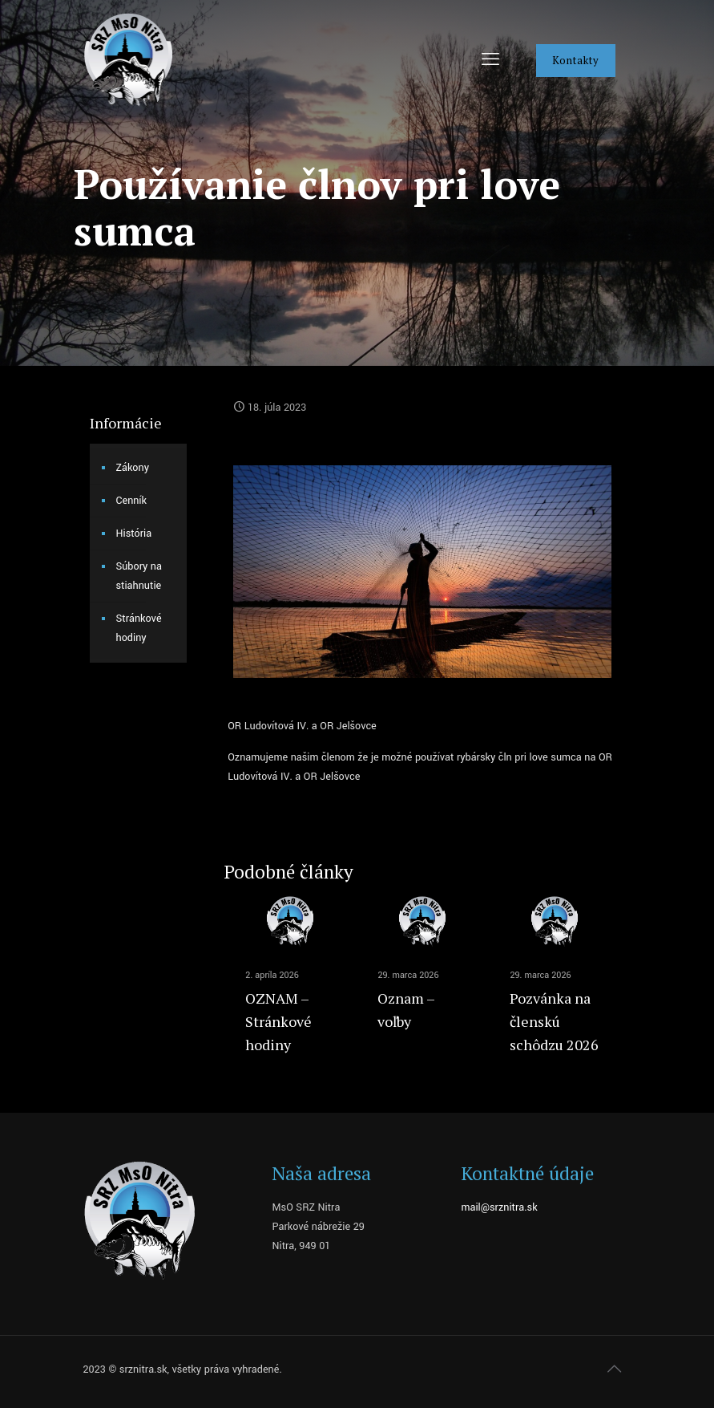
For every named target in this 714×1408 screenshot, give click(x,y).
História (134, 533)
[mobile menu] (490, 60)
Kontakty (575, 60)
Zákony (133, 468)
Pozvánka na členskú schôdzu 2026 (554, 1021)
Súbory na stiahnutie (139, 576)
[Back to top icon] (614, 1369)
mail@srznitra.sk (499, 1207)
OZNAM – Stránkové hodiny (278, 1021)
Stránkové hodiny (139, 628)
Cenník (131, 500)
